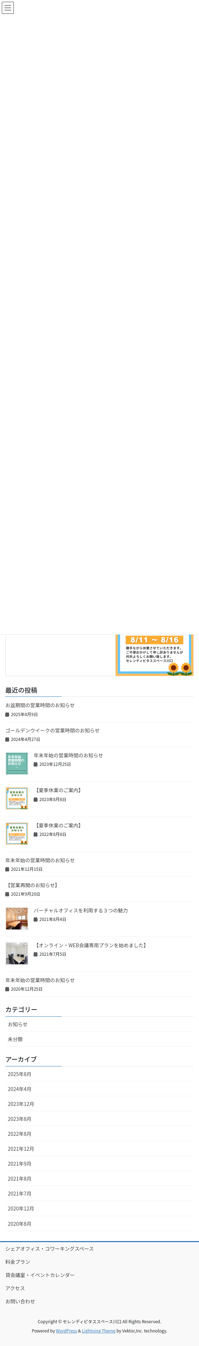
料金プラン (17, 1261)
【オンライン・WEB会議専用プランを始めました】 (91, 945)
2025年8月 (20, 1073)
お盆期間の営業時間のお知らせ (40, 705)
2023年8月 (20, 1118)
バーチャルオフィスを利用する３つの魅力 (81, 910)
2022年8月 (20, 1133)
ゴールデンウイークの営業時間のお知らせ (52, 730)
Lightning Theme (99, 1331)
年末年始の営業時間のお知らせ (68, 755)
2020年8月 (20, 1223)
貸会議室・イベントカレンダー (40, 1274)
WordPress (66, 1331)
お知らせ (18, 1024)
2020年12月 (21, 1208)
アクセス (15, 1288)
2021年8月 (20, 1178)
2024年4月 (20, 1088)
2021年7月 (20, 1193)
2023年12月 (21, 1103)
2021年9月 (20, 1163)
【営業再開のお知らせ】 (32, 885)
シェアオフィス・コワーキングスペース (49, 1248)
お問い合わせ (20, 1301)
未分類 (15, 1039)
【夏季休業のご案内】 (58, 790)
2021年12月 (21, 1148)
